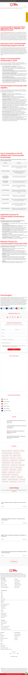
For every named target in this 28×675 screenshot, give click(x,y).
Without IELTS (13, 476)
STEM (13, 462)
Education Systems (13, 469)
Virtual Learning (22, 479)
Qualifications (4, 472)
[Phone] (14, 336)
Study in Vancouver (5, 467)
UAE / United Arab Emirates (7, 453)
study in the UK (3, 34)
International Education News (13, 479)
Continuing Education (13, 481)
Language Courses (11, 472)
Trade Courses (15, 450)
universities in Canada (16, 455)
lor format (18, 472)
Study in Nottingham (5, 476)
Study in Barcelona (15, 474)
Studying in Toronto (5, 457)
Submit (14, 349)
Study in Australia (5, 455)
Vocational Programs (13, 460)
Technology (22, 450)
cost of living (19, 457)
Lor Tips (20, 481)
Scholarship (8, 32)
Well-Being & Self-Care (6, 462)
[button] (3, 308)
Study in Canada (18, 462)
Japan (11, 467)
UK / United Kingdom (17, 467)
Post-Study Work (5, 469)
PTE (23, 481)
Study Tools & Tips (16, 453)
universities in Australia (6, 474)
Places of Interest (5, 481)
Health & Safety (21, 460)
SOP (10, 455)
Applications (4, 479)
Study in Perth (12, 457)
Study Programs (20, 476)
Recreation (19, 469)
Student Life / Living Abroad (7, 450)
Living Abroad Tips (5, 460)
